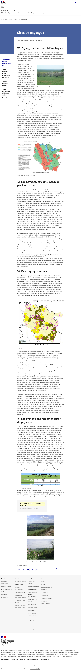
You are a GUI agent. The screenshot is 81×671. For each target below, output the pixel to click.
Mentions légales (32, 665)
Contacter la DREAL (21, 665)
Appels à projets (32, 604)
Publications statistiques (33, 586)
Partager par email (32, 569)
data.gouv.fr (44, 660)
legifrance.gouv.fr (32, 660)
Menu (78, 2)
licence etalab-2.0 (34, 669)
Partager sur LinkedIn (27, 569)
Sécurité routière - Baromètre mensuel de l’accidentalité (33, 625)
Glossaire (11, 665)
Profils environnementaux (56, 17)
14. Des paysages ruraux (5, 83)
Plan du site (4, 665)
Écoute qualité (4, 594)
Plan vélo (43, 584)
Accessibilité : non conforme (45, 665)
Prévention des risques (20, 592)
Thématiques (10, 17)
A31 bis (42, 581)
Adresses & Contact (6, 586)
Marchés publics (31, 610)
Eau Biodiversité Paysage (20, 581)
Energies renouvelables (46, 598)
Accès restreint (4, 597)
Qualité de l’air (44, 595)
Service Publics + (32, 630)
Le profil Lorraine (69, 17)
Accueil (3, 17)
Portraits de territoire (43, 17)
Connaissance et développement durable (25, 17)
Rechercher (75, 2)
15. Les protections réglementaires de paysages (6, 93)
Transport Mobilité (19, 584)
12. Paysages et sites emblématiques (6, 62)
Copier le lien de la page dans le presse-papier (37, 569)
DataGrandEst (44, 592)
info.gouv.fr (4, 660)
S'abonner (58, 569)
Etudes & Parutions (32, 589)
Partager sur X (23, 569)
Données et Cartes (32, 607)
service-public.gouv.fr (17, 660)
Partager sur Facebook (18, 569)
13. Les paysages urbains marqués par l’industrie (6, 73)
